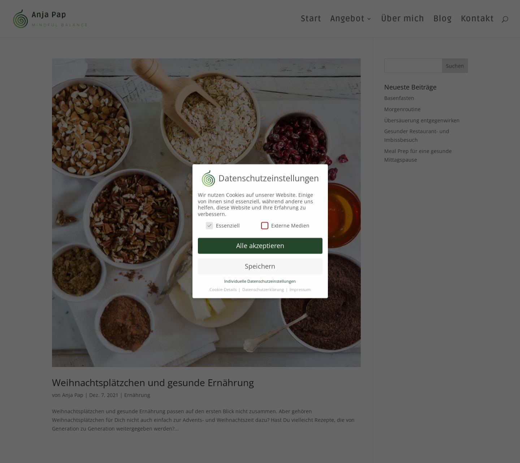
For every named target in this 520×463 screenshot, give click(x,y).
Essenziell (223, 222)
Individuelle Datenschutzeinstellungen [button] (260, 278)
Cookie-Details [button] (223, 286)
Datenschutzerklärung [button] (263, 286)
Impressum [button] (300, 286)
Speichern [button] (260, 263)
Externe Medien (285, 222)
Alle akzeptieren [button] (260, 242)
